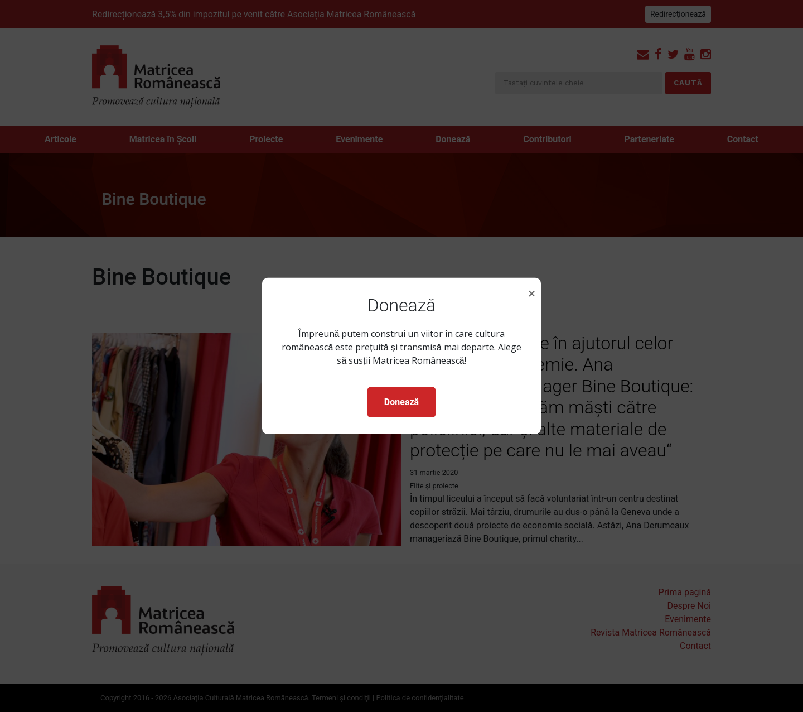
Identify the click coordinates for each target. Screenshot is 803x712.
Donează (401, 402)
